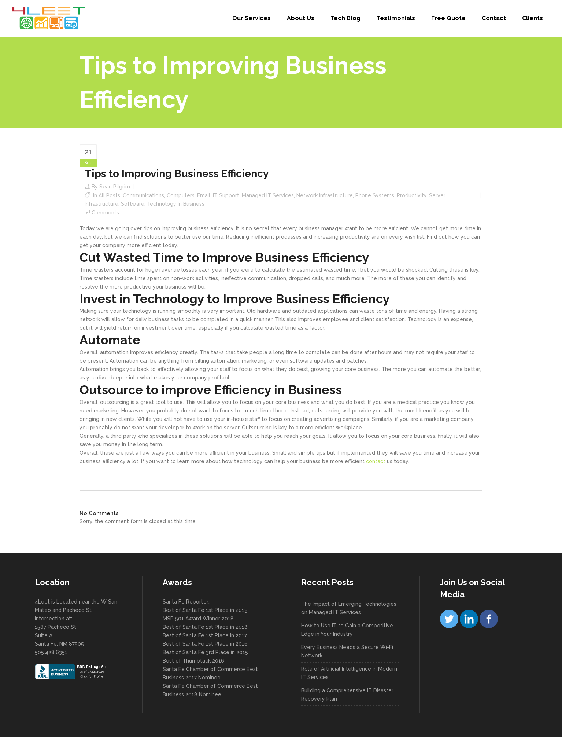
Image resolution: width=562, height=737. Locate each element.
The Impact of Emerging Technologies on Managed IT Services (348, 608)
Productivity (411, 195)
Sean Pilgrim (114, 187)
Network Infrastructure (324, 195)
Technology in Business (175, 204)
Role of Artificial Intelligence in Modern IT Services (349, 673)
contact (376, 461)
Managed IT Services (268, 195)
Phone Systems (374, 195)
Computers (181, 195)
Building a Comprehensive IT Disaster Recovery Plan (347, 695)
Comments (105, 213)
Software (132, 204)
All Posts (109, 195)
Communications (143, 195)
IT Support (226, 195)
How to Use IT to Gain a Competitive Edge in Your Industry (347, 630)
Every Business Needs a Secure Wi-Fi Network (347, 651)
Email (203, 195)
